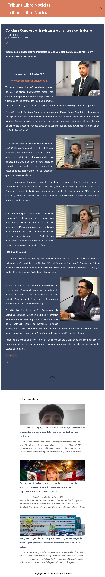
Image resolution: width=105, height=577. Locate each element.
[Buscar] (101, 8)
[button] (7, 43)
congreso (11, 355)
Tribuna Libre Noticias (29, 5)
